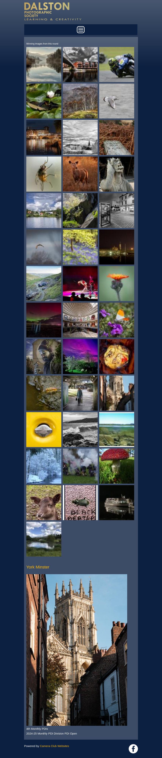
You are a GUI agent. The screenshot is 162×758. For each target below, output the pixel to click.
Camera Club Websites (54, 746)
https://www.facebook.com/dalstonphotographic (133, 748)
